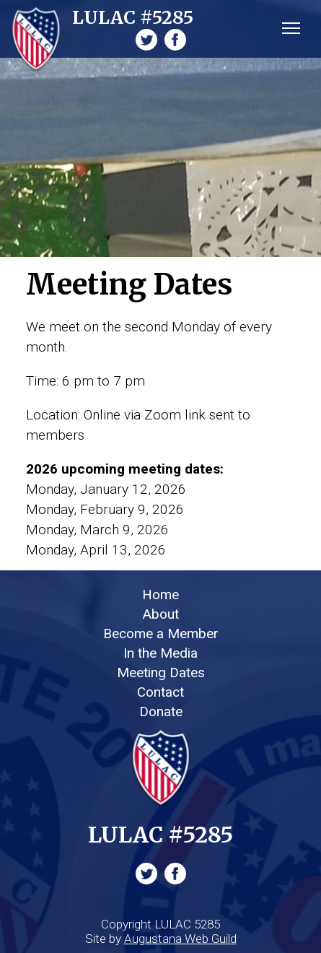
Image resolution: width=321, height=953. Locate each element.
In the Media (160, 653)
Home (160, 594)
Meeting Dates (161, 672)
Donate (161, 711)
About (161, 614)
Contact (160, 692)
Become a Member (161, 633)
